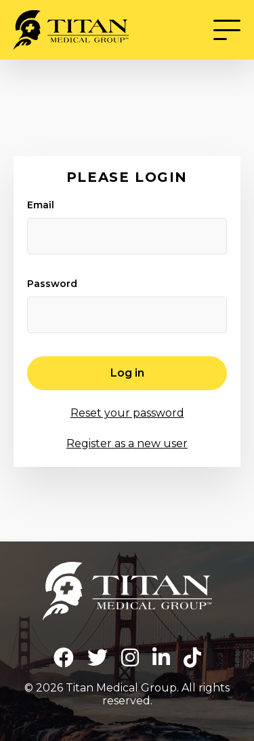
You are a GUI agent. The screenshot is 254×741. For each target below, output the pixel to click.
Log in (127, 372)
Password (52, 284)
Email (40, 205)
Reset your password (127, 412)
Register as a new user (127, 443)
